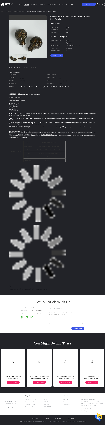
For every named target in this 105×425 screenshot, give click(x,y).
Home (20, 4)
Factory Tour (42, 4)
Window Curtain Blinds (31, 399)
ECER (84, 421)
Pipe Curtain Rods (30, 407)
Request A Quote (88, 4)
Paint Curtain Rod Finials (15, 289)
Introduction (47, 406)
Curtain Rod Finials (30, 404)
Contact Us (61, 4)
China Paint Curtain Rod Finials (27, 421)
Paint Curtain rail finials (28, 289)
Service (46, 401)
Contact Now (57, 55)
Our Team (47, 404)
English (101, 4)
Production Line (66, 404)
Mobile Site (71, 418)
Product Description (30, 67)
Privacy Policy (58, 418)
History (46, 399)
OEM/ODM (65, 399)
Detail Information (14, 67)
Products (26, 4)
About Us (33, 4)
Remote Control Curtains (32, 402)
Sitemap (47, 418)
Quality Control (52, 4)
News (67, 4)
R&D (63, 401)
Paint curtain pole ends (41, 289)
